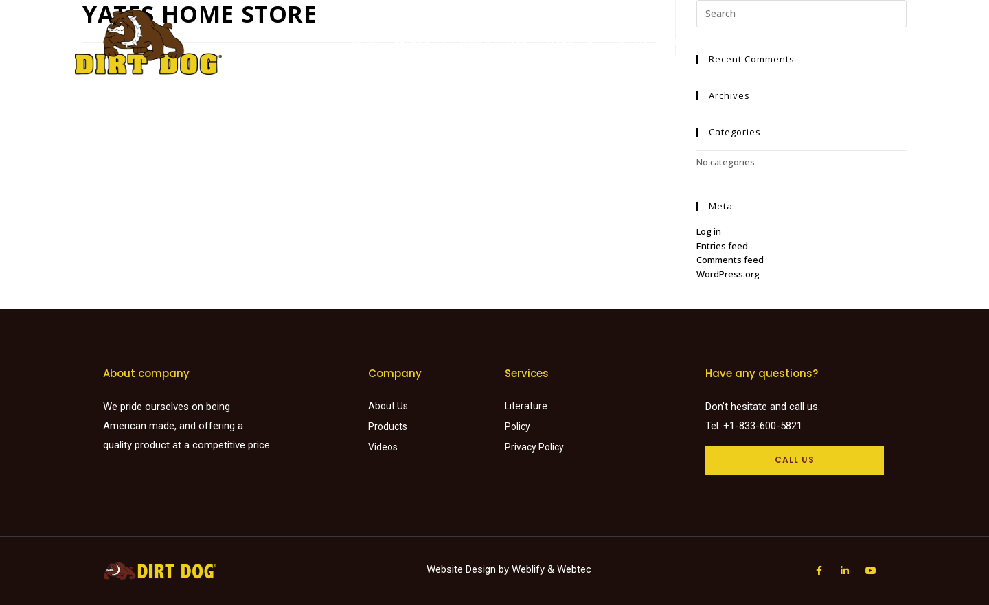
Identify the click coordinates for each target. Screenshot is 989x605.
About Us (685, 41)
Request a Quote (769, 41)
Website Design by (469, 569)
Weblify (528, 569)
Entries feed (722, 246)
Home (366, 41)
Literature (571, 41)
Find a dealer (493, 41)
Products (420, 41)
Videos (630, 41)
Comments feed (730, 259)
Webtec (574, 569)
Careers (848, 41)
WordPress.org (728, 274)
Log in (708, 231)
